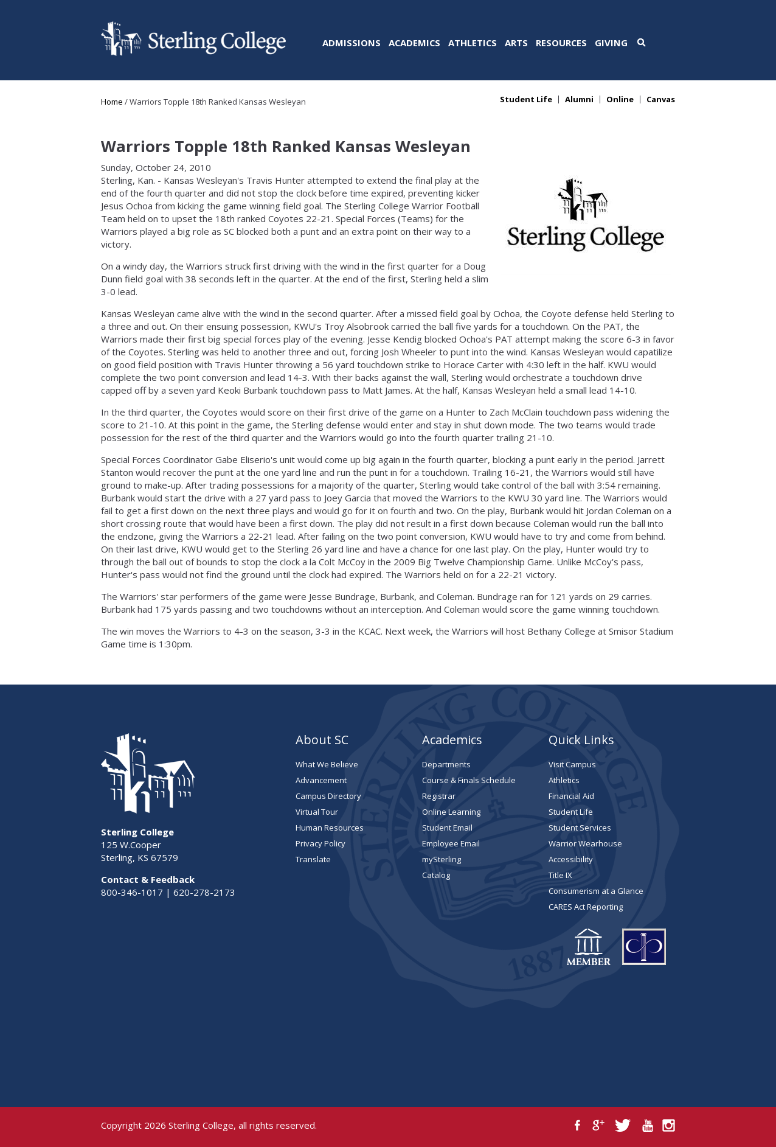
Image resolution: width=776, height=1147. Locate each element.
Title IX (560, 875)
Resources (561, 43)
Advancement (321, 780)
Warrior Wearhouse (585, 843)
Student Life (526, 99)
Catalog (436, 875)
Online (620, 99)
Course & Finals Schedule (469, 780)
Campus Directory (328, 795)
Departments (446, 764)
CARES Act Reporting (586, 906)
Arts (516, 43)
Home (112, 101)
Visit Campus (572, 764)
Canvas (660, 99)
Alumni (579, 99)
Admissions (351, 43)
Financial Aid (571, 795)
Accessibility (571, 859)
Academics (414, 43)
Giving (611, 43)
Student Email (447, 827)
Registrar (439, 795)
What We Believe (327, 764)
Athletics (472, 43)
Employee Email (451, 843)
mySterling (441, 859)
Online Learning (451, 811)
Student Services (580, 827)
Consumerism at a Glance (596, 890)
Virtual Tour (317, 811)
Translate (313, 859)
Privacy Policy (320, 843)
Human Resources (330, 827)
